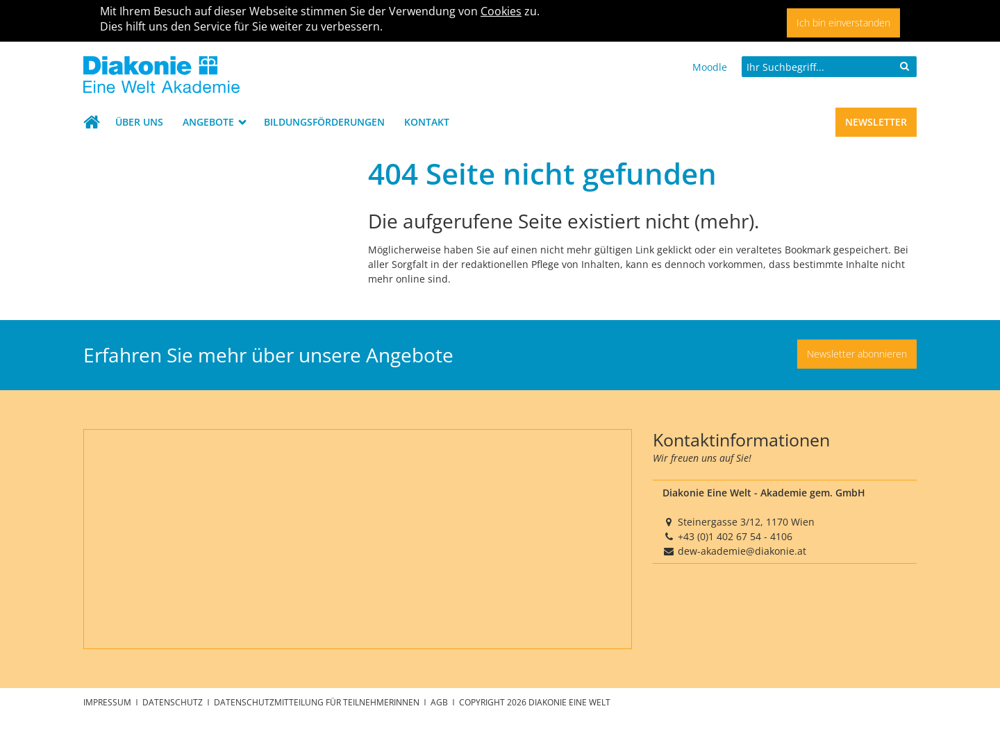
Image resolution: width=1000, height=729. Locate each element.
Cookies (501, 11)
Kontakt (426, 121)
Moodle (709, 67)
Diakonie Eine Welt (569, 701)
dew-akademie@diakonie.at (742, 551)
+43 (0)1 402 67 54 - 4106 (735, 536)
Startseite (94, 122)
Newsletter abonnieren (857, 353)
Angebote (210, 121)
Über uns (139, 121)
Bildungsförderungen (324, 121)
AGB (440, 701)
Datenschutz (173, 701)
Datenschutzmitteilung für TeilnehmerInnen (318, 701)
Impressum (108, 701)
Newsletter (876, 121)
